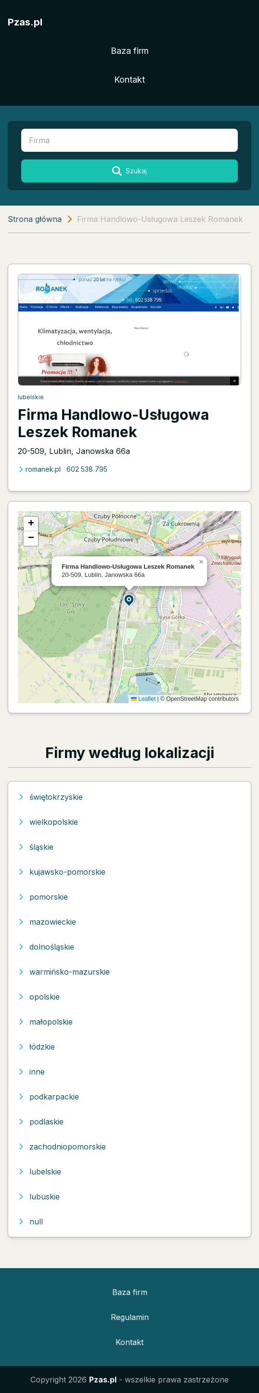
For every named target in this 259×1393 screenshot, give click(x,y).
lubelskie (31, 397)
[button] (129, 599)
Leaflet (143, 699)
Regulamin (130, 1317)
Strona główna (35, 219)
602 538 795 (86, 469)
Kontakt (129, 79)
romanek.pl (39, 469)
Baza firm (130, 51)
